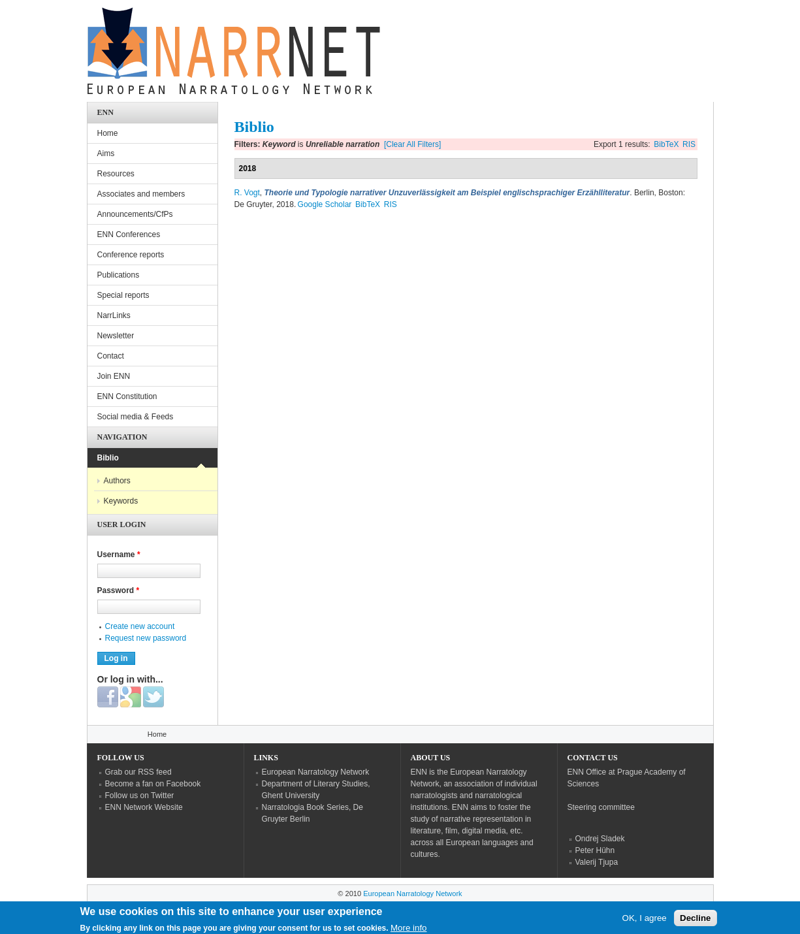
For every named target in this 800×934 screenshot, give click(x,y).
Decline (695, 921)
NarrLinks (114, 315)
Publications (118, 275)
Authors (117, 480)
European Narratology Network (316, 772)
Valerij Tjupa (596, 862)
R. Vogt (247, 192)
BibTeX (666, 144)
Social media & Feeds (135, 416)
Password (118, 590)
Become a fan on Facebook (153, 783)
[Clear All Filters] (412, 144)
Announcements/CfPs (135, 214)
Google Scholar (325, 204)
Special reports (123, 295)
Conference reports (131, 254)
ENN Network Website (144, 807)
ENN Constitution (127, 396)
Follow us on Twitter (139, 795)
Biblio (108, 457)
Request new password (146, 638)
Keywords (121, 501)
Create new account (140, 626)
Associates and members (141, 194)
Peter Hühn (595, 850)
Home (107, 133)
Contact (110, 356)
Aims (106, 153)
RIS (689, 144)
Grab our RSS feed (138, 772)
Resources (116, 173)
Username (118, 554)
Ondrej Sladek (600, 838)
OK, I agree (644, 921)
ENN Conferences (129, 234)
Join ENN (114, 376)
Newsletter (116, 335)
